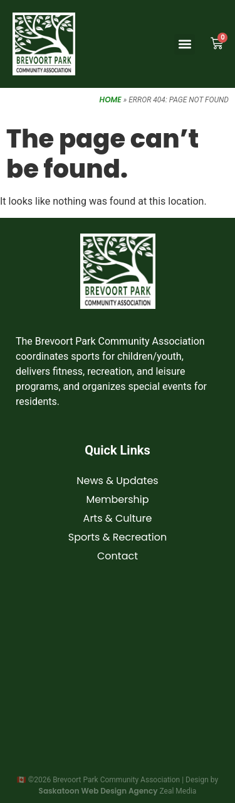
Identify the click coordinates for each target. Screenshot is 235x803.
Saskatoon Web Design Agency (98, 790)
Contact (117, 556)
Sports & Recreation (117, 537)
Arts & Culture (117, 518)
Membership (117, 499)
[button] (184, 44)
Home (111, 99)
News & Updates (117, 480)
